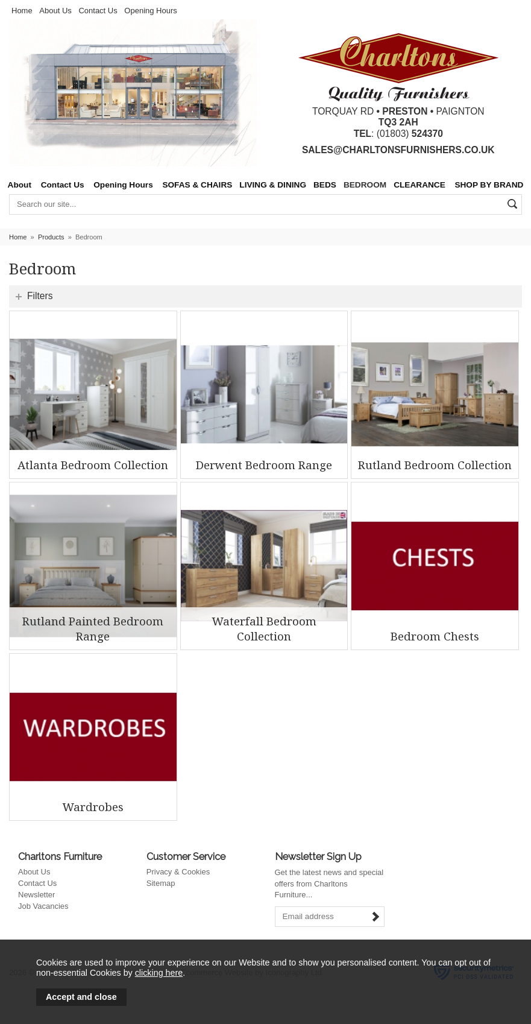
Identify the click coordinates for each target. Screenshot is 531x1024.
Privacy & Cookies (178, 871)
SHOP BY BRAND (488, 184)
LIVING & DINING (272, 184)
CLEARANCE (419, 184)
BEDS (324, 184)
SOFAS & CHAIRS (197, 184)
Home (22, 10)
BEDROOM (365, 184)
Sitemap (160, 883)
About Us (55, 10)
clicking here (159, 973)
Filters (39, 296)
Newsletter (36, 894)
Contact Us (97, 10)
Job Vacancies (43, 906)
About (19, 184)
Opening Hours (150, 10)
